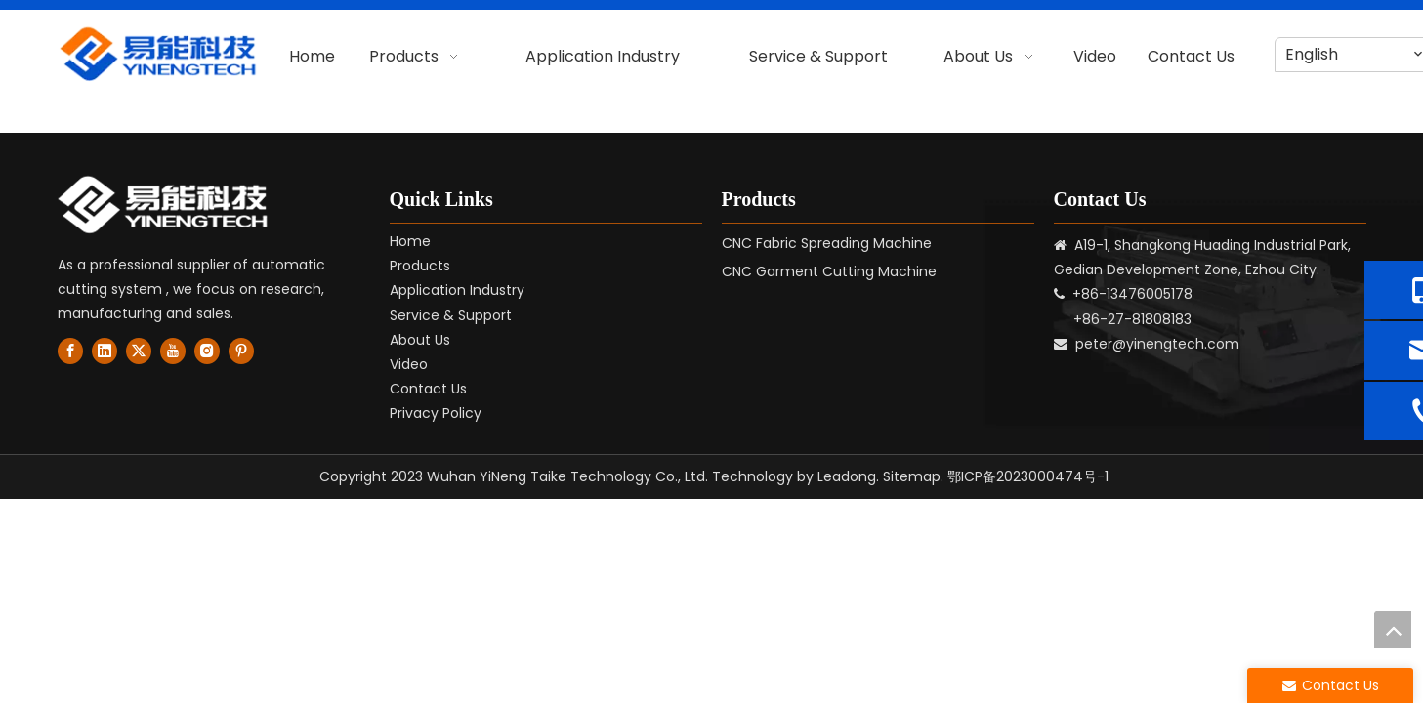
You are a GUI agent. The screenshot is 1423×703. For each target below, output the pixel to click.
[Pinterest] (241, 350)
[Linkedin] (104, 350)
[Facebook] (70, 350)
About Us (420, 340)
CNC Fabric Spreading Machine (827, 243)
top (1392, 629)
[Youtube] (173, 350)
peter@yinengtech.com (1157, 343)
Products (420, 265)
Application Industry (457, 290)
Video (409, 364)
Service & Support (451, 315)
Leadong (846, 476)
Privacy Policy (435, 413)
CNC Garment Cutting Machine (829, 271)
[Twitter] (138, 350)
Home (410, 241)
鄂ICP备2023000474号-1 (1028, 476)
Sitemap (912, 476)
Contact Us (428, 388)
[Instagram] (207, 350)
